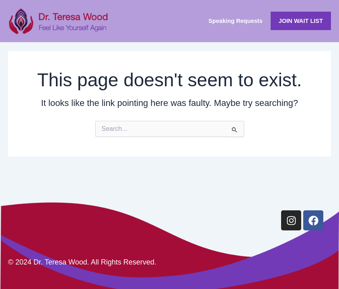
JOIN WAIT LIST (301, 21)
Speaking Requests (235, 21)
